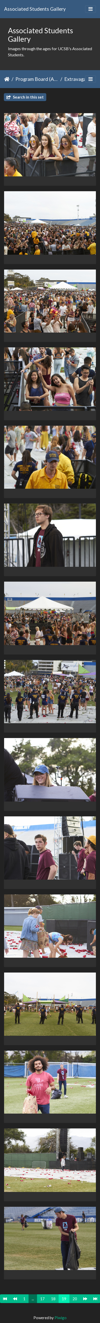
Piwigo (60, 1317)
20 (74, 1298)
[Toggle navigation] (90, 9)
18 (53, 1298)
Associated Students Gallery (35, 9)
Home (7, 79)
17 (42, 1298)
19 (64, 1298)
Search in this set (25, 97)
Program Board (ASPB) (36, 79)
